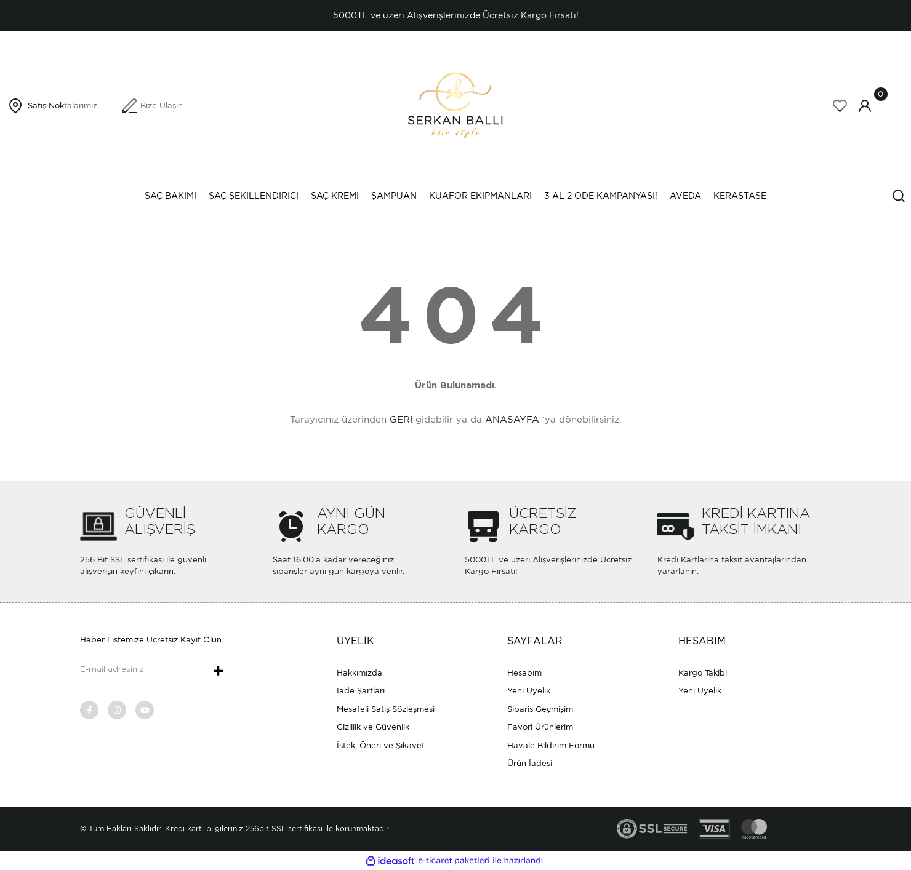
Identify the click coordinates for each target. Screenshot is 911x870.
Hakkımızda (359, 672)
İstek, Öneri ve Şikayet (381, 745)
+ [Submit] (218, 672)
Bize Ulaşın (161, 105)
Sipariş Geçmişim (540, 709)
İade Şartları (361, 690)
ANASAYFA (512, 419)
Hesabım (524, 672)
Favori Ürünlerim (540, 727)
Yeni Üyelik (528, 690)
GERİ (401, 419)
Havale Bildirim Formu (551, 745)
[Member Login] (865, 106)
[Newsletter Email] (144, 670)
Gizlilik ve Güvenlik (373, 727)
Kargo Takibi (702, 672)
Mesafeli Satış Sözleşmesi (386, 709)
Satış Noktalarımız (62, 105)
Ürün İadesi (529, 763)
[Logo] (455, 105)
